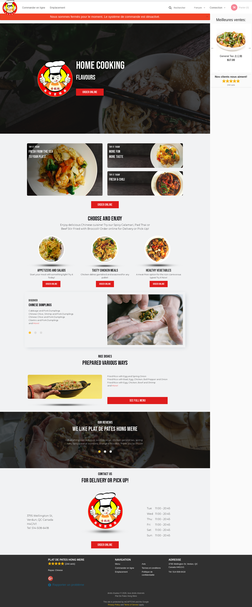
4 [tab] (233, 70)
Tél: (177, 572)
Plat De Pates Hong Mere (66, 559)
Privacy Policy (114, 605)
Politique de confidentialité (148, 573)
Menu (117, 564)
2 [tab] (223, 70)
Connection (216, 7)
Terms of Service (131, 605)
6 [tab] (243, 70)
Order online (89, 92)
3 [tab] (228, 70)
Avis (144, 564)
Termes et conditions (151, 568)
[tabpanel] (231, 46)
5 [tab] (238, 70)
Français (198, 7)
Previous (212, 48)
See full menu (138, 400)
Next (249, 48)
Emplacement (57, 7)
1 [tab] (219, 70)
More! (36, 323)
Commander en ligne (33, 7)
